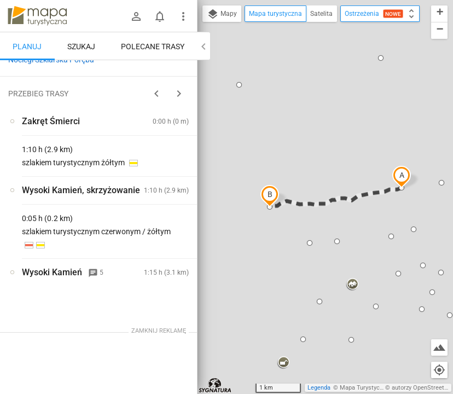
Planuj (27, 46)
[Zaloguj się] (136, 16)
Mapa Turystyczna (364, 387)
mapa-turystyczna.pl (37, 16)
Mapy (222, 14)
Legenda (318, 387)
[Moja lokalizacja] (439, 370)
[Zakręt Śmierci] (59, 228)
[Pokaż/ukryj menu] (183, 16)
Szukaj (81, 46)
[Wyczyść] (187, 71)
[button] (401, 177)
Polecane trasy (152, 46)
